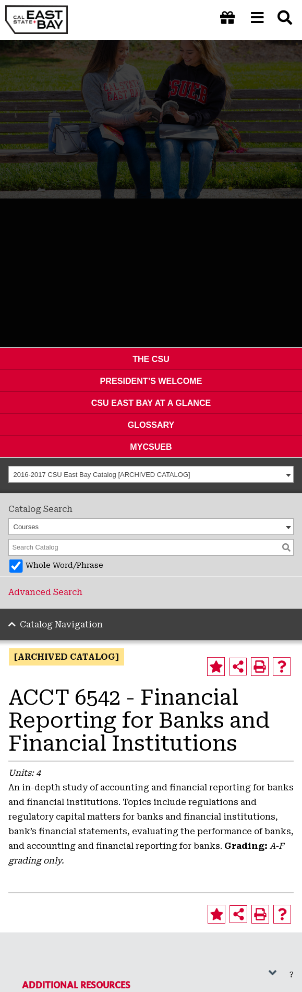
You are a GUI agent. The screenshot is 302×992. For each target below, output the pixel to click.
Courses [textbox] (26, 527)
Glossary (151, 424)
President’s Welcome (151, 381)
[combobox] (151, 474)
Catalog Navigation (61, 624)
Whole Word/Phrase (64, 565)
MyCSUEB (151, 446)
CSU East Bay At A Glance (151, 402)
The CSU (151, 359)
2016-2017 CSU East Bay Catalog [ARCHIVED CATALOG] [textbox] (102, 475)
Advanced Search (45, 592)
